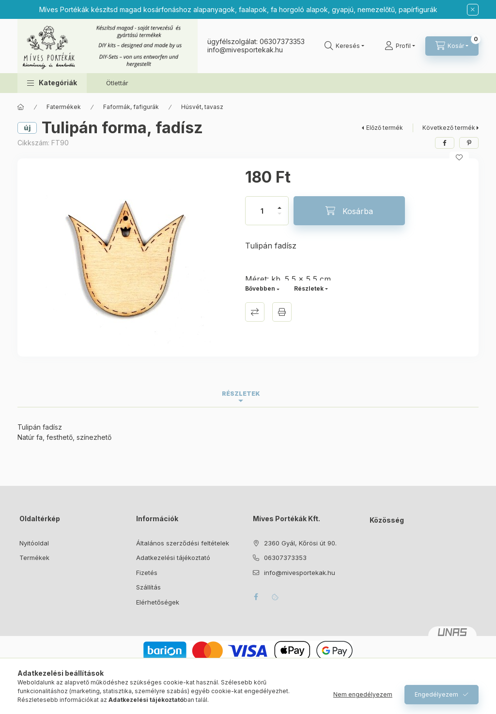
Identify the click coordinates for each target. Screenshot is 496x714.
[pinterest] (469, 143)
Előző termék (384, 127)
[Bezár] (473, 10)
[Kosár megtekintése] (452, 46)
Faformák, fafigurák (131, 106)
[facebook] (444, 143)
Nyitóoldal (34, 543)
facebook (255, 596)
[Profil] (399, 46)
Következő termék (448, 127)
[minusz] (279, 218)
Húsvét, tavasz (202, 106)
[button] (52, 83)
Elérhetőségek (157, 602)
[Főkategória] (20, 107)
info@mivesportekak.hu (299, 572)
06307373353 (282, 41)
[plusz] (279, 204)
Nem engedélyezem (362, 694)
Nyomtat (282, 312)
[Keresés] (344, 46)
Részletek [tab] (241, 393)
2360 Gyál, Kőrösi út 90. (300, 543)
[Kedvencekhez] (459, 157)
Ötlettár (117, 83)
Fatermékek (63, 106)
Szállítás (148, 587)
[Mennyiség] (262, 211)
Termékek (34, 557)
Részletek (309, 288)
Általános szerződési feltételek (182, 543)
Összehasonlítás (254, 312)
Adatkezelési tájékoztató (173, 557)
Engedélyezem (436, 694)
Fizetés (146, 572)
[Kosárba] (349, 210)
